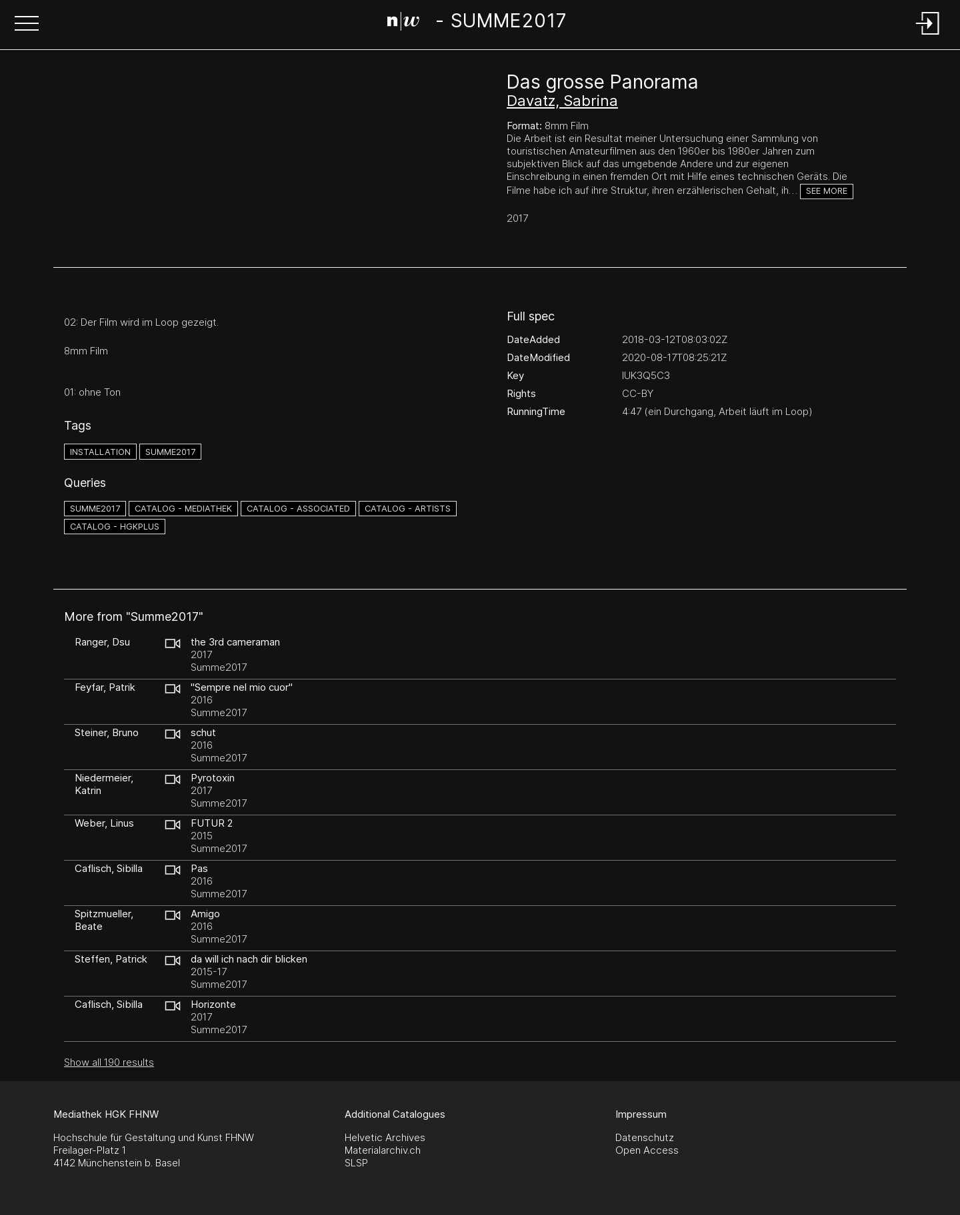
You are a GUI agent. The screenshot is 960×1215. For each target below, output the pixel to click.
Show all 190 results (109, 1062)
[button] (27, 24)
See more (826, 191)
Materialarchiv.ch (383, 1150)
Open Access (647, 1150)
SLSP (356, 1162)
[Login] (928, 35)
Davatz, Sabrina (562, 100)
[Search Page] (477, 23)
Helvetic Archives (385, 1137)
